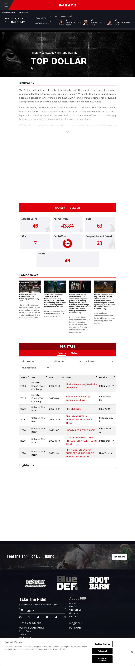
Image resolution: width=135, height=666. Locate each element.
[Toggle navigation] (7, 5)
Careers (73, 613)
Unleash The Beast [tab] (8, 12)
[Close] (132, 652)
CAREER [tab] (60, 207)
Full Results (41, 18)
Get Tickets (119, 557)
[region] (67, 652)
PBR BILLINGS (73, 409)
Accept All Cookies (102, 659)
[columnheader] (24, 377)
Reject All (102, 651)
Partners (74, 616)
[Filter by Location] (35, 367)
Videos (22, 634)
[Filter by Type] (99, 361)
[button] (67, 132)
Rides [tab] (74, 353)
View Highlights (42, 23)
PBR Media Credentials (31, 627)
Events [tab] (61, 352)
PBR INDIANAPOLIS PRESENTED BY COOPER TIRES (79, 419)
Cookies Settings (102, 644)
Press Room (25, 631)
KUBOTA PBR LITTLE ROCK (80, 430)
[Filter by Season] (35, 361)
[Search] (45, 610)
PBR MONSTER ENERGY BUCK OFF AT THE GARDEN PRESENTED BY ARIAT (80, 453)
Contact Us (75, 609)
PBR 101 (73, 606)
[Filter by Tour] (67, 361)
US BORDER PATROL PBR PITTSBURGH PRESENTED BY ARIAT (81, 440)
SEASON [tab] (75, 207)
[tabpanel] (67, 243)
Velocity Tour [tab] (23, 12)
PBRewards (75, 627)
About (72, 603)
